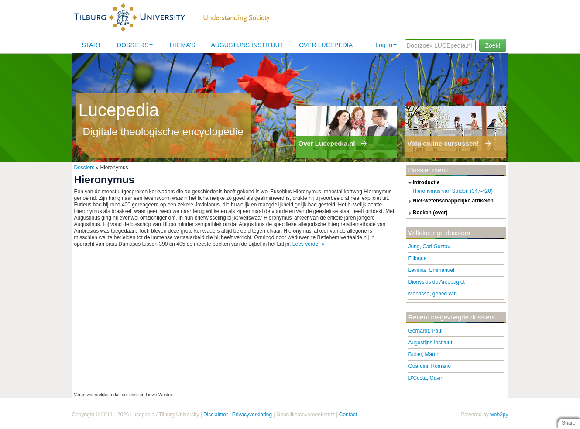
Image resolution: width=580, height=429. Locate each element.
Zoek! (492, 45)
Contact (348, 415)
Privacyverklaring (252, 415)
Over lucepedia (326, 44)
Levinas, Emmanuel (431, 270)
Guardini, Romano (429, 366)
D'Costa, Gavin (425, 378)
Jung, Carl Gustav (429, 247)
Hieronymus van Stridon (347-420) (453, 191)
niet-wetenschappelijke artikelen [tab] (450, 201)
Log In (386, 44)
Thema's (181, 44)
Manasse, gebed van (432, 294)
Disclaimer (215, 415)
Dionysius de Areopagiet (436, 282)
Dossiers (135, 44)
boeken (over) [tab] (427, 212)
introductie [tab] (423, 182)
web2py (499, 415)
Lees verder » (308, 244)
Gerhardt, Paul (425, 331)
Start (92, 44)
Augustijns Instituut (247, 44)
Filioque (417, 258)
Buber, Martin (423, 354)
